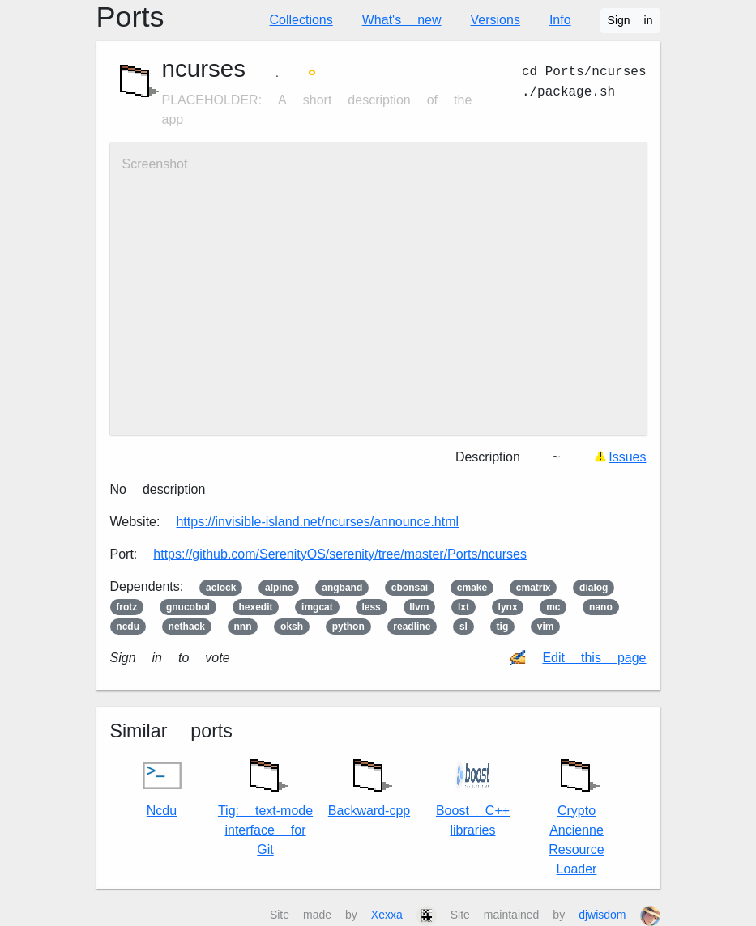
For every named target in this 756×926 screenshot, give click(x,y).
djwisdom (602, 914)
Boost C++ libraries (473, 797)
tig (503, 626)
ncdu (127, 626)
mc (553, 607)
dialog (593, 587)
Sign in (630, 20)
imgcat (317, 607)
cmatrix (533, 587)
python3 (348, 626)
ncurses (204, 69)
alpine (279, 587)
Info (560, 20)
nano (601, 607)
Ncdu (162, 787)
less (370, 607)
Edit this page (594, 657)
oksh (291, 626)
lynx (508, 607)
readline (411, 626)
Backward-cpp (369, 784)
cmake (472, 587)
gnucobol (188, 607)
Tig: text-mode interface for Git (265, 803)
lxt (463, 607)
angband (342, 587)
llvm (419, 607)
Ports (130, 17)
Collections (301, 20)
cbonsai (409, 587)
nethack (187, 626)
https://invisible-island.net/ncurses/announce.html (317, 521)
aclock (221, 587)
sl (463, 626)
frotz (126, 607)
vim (545, 626)
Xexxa (387, 914)
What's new (402, 20)
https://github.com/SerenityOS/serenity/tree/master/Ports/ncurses (340, 554)
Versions (495, 20)
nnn (243, 626)
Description (487, 457)
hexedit (255, 607)
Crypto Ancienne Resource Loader (576, 813)
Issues (627, 457)
